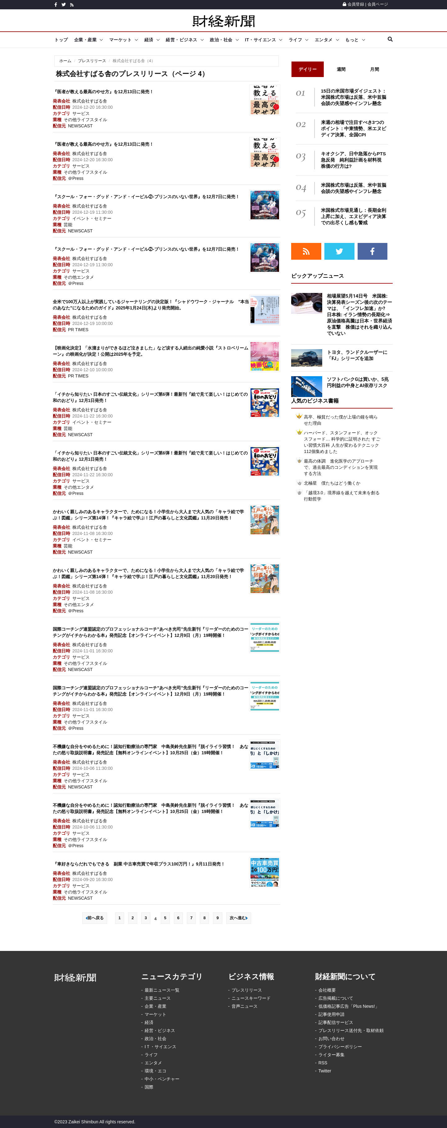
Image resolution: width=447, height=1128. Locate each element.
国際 (149, 1087)
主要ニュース (158, 998)
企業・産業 (85, 39)
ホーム (65, 60)
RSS (322, 1062)
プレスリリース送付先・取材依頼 (351, 1030)
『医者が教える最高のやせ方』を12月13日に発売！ (103, 91)
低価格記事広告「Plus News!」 (348, 1006)
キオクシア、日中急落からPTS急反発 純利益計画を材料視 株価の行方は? (353, 160)
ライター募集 (331, 1054)
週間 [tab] (341, 69)
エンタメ (324, 39)
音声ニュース (245, 1006)
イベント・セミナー (91, 218)
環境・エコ (155, 1070)
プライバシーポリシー (340, 1046)
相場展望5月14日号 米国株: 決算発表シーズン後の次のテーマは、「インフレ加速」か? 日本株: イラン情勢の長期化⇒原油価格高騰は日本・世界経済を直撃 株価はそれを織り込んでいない (359, 314)
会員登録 (353, 4)
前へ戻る (95, 918)
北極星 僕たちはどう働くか (332, 483)
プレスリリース (92, 60)
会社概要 (327, 990)
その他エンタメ (79, 277)
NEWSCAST (80, 125)
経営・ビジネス (181, 39)
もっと (352, 39)
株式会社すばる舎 (89, 100)
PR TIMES (78, 329)
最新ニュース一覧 (162, 990)
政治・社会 (221, 39)
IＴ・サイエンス (160, 1046)
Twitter (324, 1070)
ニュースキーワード (251, 998)
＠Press (76, 178)
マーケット (120, 39)
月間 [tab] (374, 69)
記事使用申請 (331, 1014)
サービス (81, 113)
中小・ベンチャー (162, 1078)
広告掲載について (335, 998)
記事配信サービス (335, 1022)
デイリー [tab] (308, 69)
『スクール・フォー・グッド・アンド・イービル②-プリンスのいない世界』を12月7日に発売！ (146, 196)
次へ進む (239, 918)
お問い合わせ (331, 1038)
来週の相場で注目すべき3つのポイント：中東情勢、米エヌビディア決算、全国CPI (353, 128)
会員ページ (378, 4)
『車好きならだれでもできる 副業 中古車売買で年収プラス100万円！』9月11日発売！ (139, 863)
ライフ (295, 39)
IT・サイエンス (260, 39)
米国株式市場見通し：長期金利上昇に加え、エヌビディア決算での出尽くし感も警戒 (353, 216)
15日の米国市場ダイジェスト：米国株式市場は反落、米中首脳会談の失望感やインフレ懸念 (354, 97)
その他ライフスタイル (85, 119)
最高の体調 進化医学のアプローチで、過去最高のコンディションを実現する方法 (341, 467)
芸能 (68, 224)
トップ (61, 39)
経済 (148, 39)
